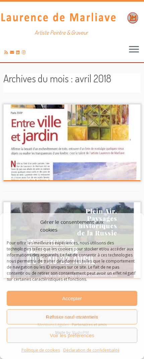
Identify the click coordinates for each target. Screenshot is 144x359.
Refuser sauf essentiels (72, 317)
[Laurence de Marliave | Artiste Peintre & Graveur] (72, 17)
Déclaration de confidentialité (91, 350)
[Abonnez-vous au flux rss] (7, 52)
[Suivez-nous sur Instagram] (24, 52)
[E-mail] (13, 52)
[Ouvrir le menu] (134, 50)
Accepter (72, 298)
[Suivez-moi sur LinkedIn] (19, 52)
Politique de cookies (40, 350)
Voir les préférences (72, 335)
